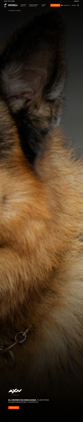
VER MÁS (14, 408)
